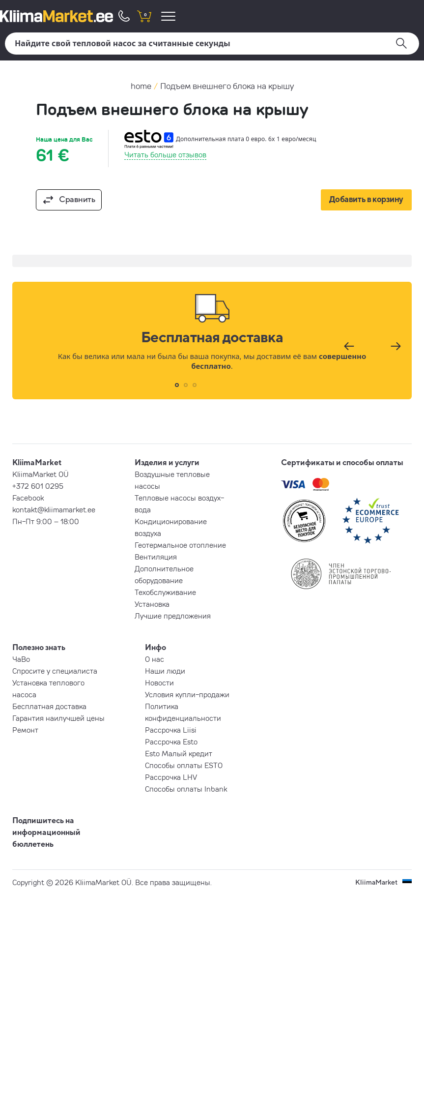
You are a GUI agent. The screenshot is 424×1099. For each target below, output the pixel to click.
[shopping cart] (144, 16)
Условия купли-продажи (187, 694)
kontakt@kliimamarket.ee (53, 509)
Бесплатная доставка (49, 706)
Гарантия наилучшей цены (58, 718)
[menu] (169, 16)
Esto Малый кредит (178, 753)
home (141, 85)
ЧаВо (21, 659)
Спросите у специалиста (54, 671)
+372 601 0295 (37, 486)
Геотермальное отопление (180, 545)
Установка (152, 604)
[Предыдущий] (348, 346)
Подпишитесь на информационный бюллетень (46, 832)
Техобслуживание (165, 592)
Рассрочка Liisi (171, 730)
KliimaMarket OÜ (40, 474)
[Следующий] (394, 346)
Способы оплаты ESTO (184, 765)
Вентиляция (156, 557)
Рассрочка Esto (171, 741)
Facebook (28, 498)
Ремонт (25, 730)
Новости (159, 682)
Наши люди (165, 671)
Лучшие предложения (173, 616)
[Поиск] (212, 43)
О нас (154, 659)
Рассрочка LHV (171, 777)
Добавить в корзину (366, 199)
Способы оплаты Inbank (186, 789)
